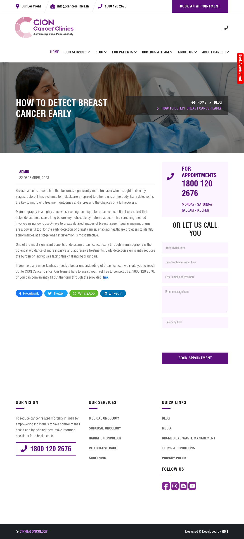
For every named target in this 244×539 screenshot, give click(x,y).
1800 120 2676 (115, 6)
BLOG (99, 52)
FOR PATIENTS (122, 52)
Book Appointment (240, 67)
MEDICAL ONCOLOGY (104, 418)
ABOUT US (185, 52)
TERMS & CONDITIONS (178, 448)
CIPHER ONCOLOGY (34, 531)
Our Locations (31, 6)
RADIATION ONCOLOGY (105, 438)
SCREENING (97, 458)
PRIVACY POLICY (174, 458)
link (105, 277)
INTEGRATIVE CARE (103, 448)
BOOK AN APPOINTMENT (200, 6)
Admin (24, 172)
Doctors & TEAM (155, 52)
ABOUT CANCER (214, 52)
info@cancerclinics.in (73, 6)
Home (54, 52)
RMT (225, 531)
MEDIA (166, 428)
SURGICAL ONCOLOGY (105, 428)
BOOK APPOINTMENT (195, 358)
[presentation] (196, 340)
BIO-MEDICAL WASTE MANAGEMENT (188, 438)
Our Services (75, 52)
